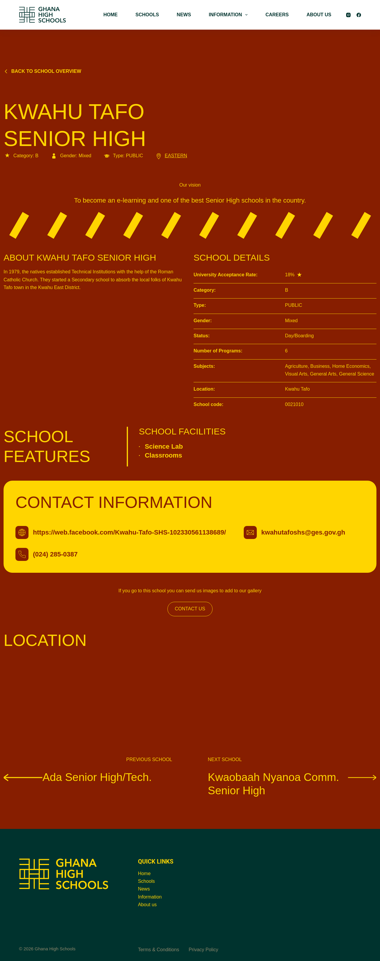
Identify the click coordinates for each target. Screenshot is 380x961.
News (144, 888)
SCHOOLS (147, 14)
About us (147, 904)
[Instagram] (348, 15)
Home (144, 873)
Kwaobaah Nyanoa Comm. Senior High (292, 783)
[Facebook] (359, 15)
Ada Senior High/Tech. (78, 777)
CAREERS (277, 14)
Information (150, 896)
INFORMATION (229, 14)
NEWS (184, 14)
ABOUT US (318, 14)
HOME (110, 14)
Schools (146, 881)
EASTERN (171, 155)
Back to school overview (42, 71)
